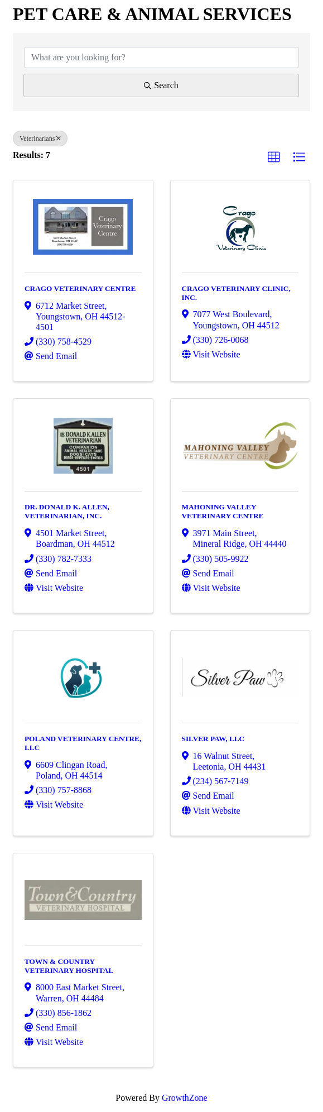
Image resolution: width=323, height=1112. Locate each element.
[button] (274, 157)
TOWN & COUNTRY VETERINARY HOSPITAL (69, 966)
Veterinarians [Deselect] (40, 138)
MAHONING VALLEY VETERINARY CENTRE (223, 511)
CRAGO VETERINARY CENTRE (80, 288)
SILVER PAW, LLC (213, 738)
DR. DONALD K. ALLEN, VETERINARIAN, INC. (67, 511)
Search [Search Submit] (161, 85)
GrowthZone (185, 1098)
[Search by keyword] (161, 57)
